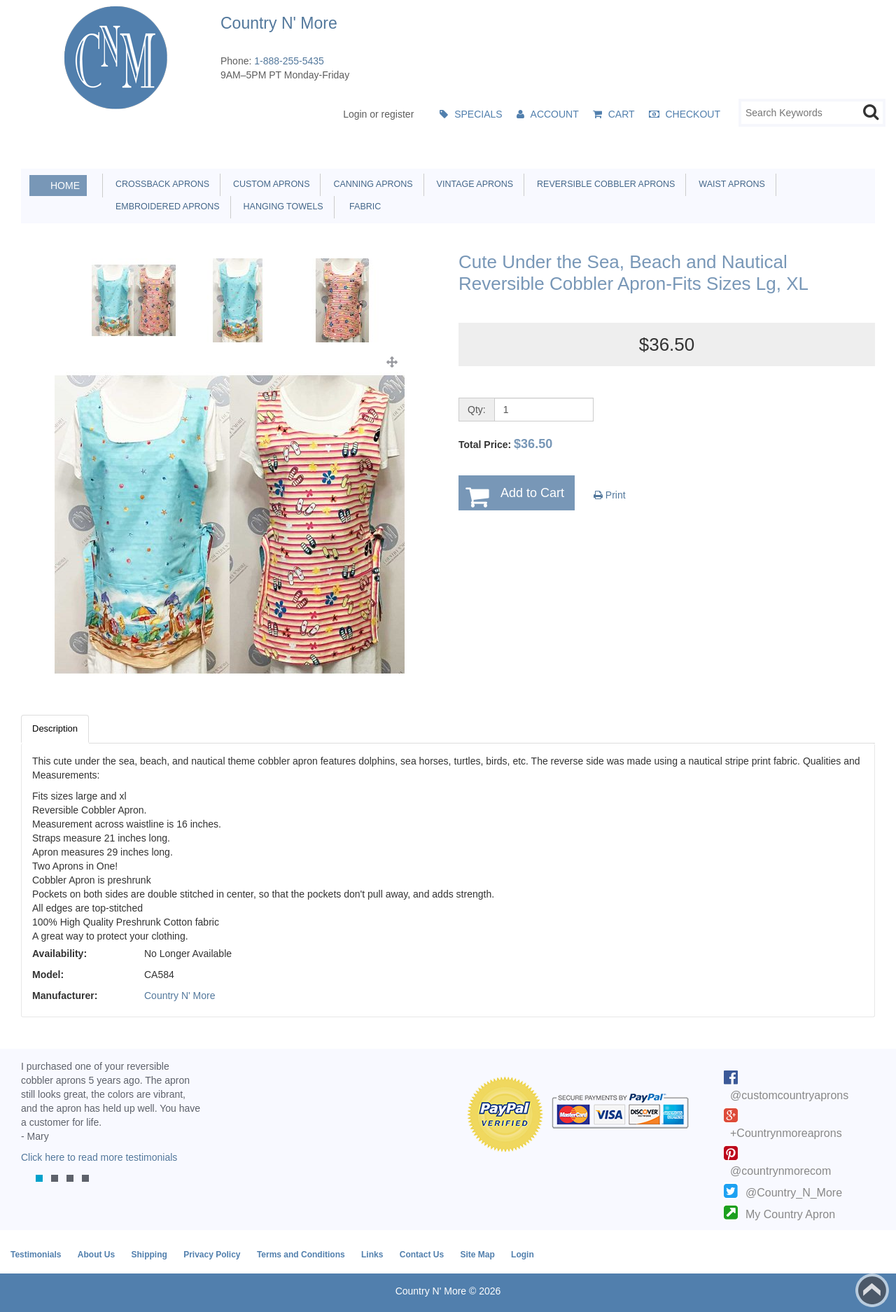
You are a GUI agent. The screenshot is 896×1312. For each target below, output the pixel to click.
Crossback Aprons (160, 184)
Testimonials (35, 1254)
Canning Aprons (370, 184)
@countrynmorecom (780, 1171)
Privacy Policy (211, 1254)
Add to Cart (532, 493)
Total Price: (505, 444)
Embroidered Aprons (165, 206)
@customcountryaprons (789, 1095)
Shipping (149, 1254)
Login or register (378, 114)
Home (65, 185)
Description (55, 728)
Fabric (362, 206)
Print (610, 495)
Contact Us (422, 1254)
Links (372, 1254)
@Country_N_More (794, 1193)
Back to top (872, 1290)
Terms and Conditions (301, 1254)
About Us (96, 1254)
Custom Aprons (268, 184)
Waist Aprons (729, 184)
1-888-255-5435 (289, 61)
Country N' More (179, 995)
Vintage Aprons (472, 184)
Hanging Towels (281, 206)
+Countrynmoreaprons (786, 1133)
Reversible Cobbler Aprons (603, 184)
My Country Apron (790, 1214)
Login (522, 1254)
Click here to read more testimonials (99, 1157)
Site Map (477, 1254)
